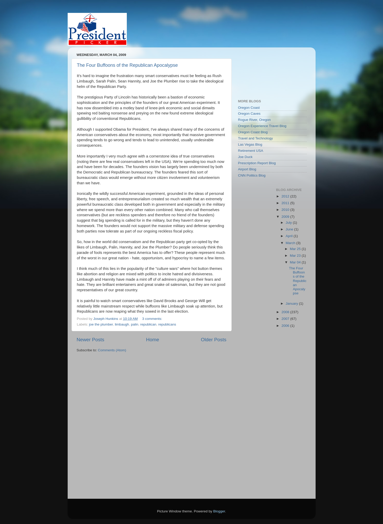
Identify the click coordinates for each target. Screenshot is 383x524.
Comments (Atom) (112, 350)
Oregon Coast (249, 108)
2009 (286, 217)
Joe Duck (245, 157)
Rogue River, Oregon (254, 120)
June (290, 229)
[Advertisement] (261, 70)
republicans (167, 324)
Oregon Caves (249, 113)
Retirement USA (250, 151)
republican (148, 324)
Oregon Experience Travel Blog (262, 126)
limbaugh (122, 324)
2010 (286, 210)
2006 (286, 326)
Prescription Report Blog (257, 163)
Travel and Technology (255, 138)
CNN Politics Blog (252, 175)
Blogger (219, 511)
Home (152, 339)
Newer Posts (90, 339)
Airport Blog (247, 169)
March (291, 243)
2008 (286, 312)
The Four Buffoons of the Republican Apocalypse (127, 65)
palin (134, 324)
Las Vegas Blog (250, 144)
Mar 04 (296, 262)
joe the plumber (101, 324)
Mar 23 (296, 255)
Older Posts (213, 339)
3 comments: (152, 319)
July (289, 222)
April (290, 236)
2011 (286, 203)
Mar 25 (296, 249)
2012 (286, 196)
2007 (286, 319)
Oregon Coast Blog (253, 132)
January (292, 303)
